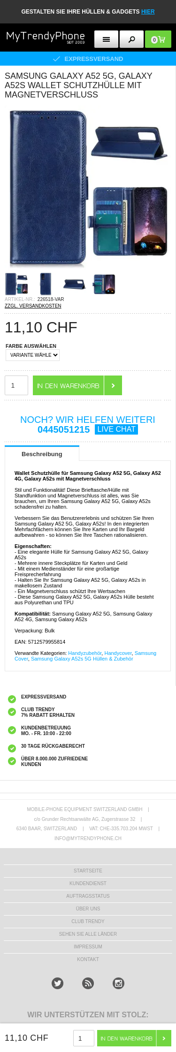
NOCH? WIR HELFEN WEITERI (87, 424)
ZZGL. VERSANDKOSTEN (33, 305)
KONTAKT (88, 959)
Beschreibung (42, 454)
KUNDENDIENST (88, 883)
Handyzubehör (84, 653)
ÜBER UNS (88, 908)
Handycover (117, 653)
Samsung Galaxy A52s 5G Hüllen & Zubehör (82, 658)
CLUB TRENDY (87, 921)
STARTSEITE (88, 870)
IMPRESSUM (88, 946)
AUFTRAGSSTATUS (87, 896)
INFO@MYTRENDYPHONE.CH (88, 838)
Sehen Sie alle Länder (88, 934)
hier (148, 11)
